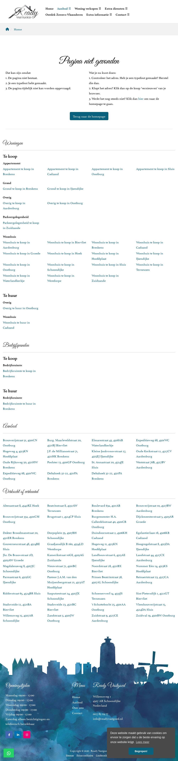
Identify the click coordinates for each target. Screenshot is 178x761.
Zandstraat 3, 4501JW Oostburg (60, 618)
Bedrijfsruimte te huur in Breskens (19, 406)
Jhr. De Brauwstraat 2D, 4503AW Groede (18, 557)
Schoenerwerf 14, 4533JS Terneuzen (107, 595)
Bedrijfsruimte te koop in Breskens (19, 373)
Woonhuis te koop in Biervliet (66, 242)
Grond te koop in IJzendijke (65, 188)
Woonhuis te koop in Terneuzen (149, 267)
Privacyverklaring (85, 755)
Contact (123, 14)
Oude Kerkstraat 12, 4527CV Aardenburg (154, 453)
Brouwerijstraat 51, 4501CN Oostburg (20, 442)
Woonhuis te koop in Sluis (109, 264)
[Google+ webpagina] (26, 734)
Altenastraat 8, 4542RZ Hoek (21, 505)
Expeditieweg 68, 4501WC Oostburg (152, 442)
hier (141, 98)
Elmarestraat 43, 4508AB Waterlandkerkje (107, 442)
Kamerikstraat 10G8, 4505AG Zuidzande (65, 557)
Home (49, 8)
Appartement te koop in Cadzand (62, 171)
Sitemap (70, 755)
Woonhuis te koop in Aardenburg (16, 244)
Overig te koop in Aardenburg (14, 205)
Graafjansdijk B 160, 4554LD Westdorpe (65, 546)
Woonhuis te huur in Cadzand (16, 325)
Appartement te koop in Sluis (155, 168)
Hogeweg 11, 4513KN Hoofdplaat (105, 546)
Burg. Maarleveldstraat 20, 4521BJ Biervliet (64, 442)
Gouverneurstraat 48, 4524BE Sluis (21, 546)
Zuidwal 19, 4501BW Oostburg (155, 615)
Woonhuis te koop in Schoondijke (60, 267)
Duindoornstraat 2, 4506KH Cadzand (109, 535)
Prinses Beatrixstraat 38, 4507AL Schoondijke (107, 579)
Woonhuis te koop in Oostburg (16, 267)
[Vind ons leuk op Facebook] (9, 734)
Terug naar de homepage (89, 116)
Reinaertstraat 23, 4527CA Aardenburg (152, 579)
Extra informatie (99, 14)
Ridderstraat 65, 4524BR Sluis (22, 593)
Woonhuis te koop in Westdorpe (60, 278)
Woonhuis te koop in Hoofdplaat (105, 255)
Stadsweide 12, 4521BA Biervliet (17, 607)
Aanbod (64, 8)
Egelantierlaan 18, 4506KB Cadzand (152, 535)
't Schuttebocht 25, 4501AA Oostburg (109, 607)
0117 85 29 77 (100, 713)
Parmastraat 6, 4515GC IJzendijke (17, 579)
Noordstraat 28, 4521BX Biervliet (106, 568)
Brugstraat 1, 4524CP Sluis (64, 516)
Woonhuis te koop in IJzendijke (149, 255)
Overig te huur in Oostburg (20, 307)
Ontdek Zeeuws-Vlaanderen (64, 14)
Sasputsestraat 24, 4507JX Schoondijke (63, 595)
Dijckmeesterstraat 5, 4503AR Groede (155, 519)
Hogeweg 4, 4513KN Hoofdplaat (15, 453)
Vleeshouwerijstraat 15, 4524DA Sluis (151, 607)
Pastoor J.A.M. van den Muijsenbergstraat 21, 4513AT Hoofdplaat (66, 581)
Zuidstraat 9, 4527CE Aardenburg (105, 618)
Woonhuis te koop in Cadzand (149, 244)
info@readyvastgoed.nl (108, 718)
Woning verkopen (88, 8)
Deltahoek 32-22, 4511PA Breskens (62, 475)
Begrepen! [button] (141, 751)
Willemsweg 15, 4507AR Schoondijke (18, 618)
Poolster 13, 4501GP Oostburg (66, 462)
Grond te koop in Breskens (20, 188)
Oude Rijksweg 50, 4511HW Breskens (20, 464)
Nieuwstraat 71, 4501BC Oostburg (62, 568)
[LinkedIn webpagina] (17, 734)
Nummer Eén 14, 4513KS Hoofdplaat (152, 568)
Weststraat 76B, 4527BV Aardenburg (150, 464)
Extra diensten (116, 8)
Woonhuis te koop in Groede (21, 253)
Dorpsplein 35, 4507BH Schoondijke (62, 535)
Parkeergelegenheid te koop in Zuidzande (21, 225)
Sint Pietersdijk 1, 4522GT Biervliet (152, 595)
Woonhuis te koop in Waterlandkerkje (16, 278)
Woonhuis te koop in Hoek (64, 253)
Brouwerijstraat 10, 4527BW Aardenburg (153, 508)
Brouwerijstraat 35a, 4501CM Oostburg (21, 519)
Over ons (78, 707)
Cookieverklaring (104, 755)
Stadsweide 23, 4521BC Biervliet (61, 607)
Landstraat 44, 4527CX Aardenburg (150, 557)
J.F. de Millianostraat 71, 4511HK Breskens (62, 453)
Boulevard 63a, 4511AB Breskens (106, 508)
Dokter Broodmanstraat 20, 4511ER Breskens (20, 535)
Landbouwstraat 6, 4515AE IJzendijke (108, 557)
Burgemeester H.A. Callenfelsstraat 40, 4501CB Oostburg (109, 521)
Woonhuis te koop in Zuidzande (105, 278)
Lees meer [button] (142, 742)
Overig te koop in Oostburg (65, 202)
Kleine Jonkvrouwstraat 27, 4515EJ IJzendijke (109, 453)
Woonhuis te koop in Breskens (105, 244)
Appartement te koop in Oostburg (107, 171)
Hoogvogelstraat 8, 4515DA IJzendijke (153, 546)
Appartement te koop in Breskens (18, 171)
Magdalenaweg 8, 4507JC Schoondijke (19, 568)
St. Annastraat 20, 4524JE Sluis (108, 464)
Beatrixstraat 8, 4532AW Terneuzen (62, 508)
